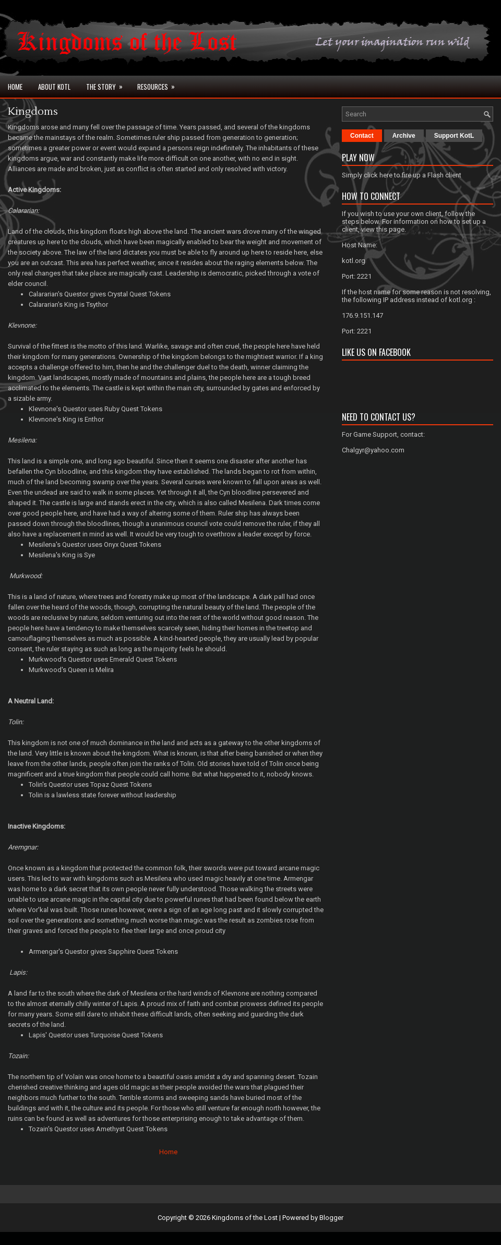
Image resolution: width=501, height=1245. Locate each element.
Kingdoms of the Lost (245, 1218)
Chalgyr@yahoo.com (373, 450)
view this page (382, 229)
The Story (107, 84)
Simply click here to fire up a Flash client (401, 175)
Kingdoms (33, 111)
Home (15, 86)
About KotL (54, 86)
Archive (403, 135)
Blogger (331, 1218)
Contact (362, 135)
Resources (159, 84)
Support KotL (454, 135)
